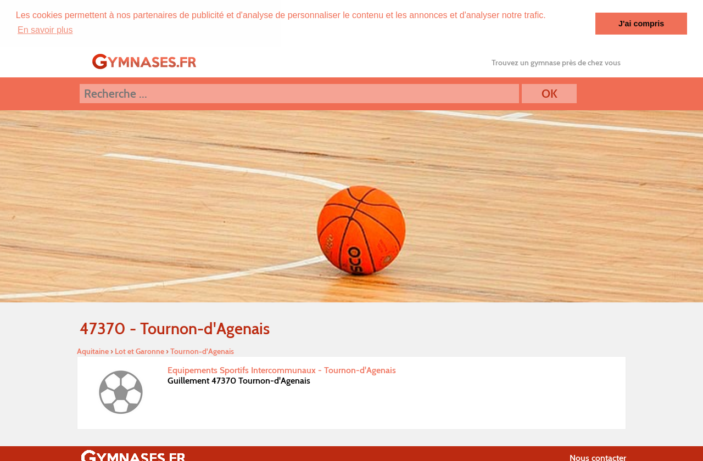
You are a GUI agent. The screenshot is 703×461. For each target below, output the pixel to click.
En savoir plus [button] (45, 30)
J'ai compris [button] (641, 23)
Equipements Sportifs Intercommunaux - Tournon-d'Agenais (282, 369)
